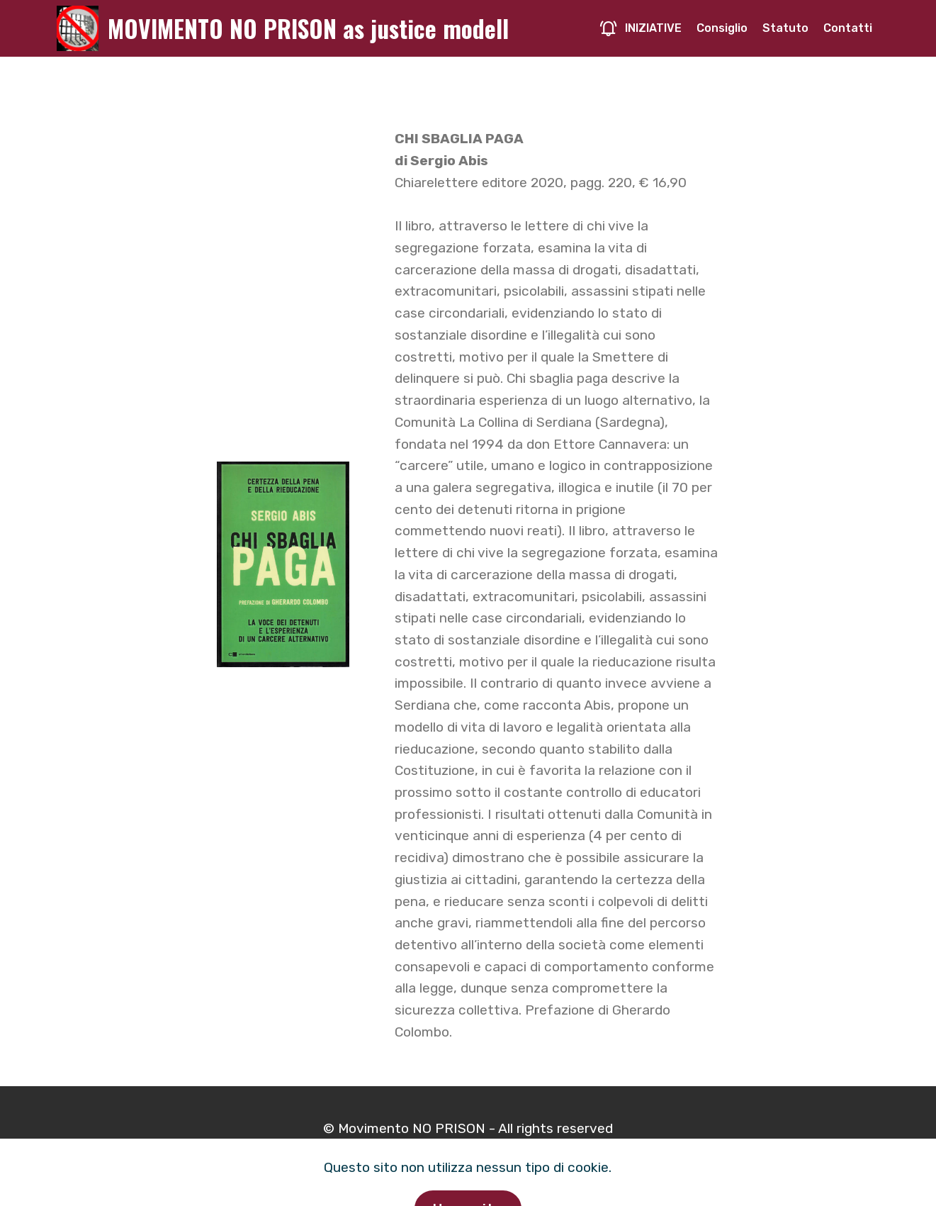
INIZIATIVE (640, 28)
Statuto (785, 28)
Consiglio (722, 28)
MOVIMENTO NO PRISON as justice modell (308, 28)
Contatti (847, 28)
